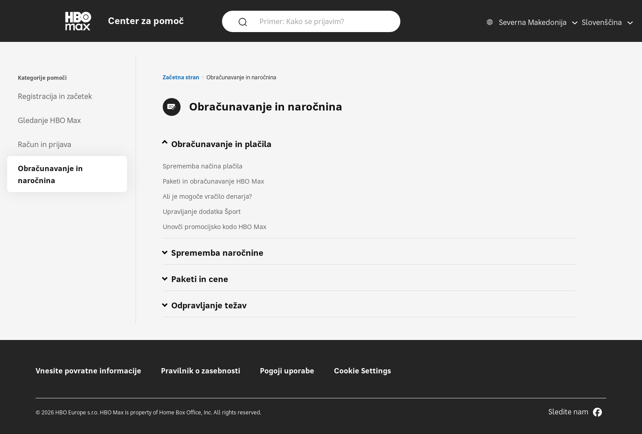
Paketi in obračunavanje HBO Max (213, 181)
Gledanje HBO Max (49, 120)
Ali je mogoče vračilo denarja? (207, 196)
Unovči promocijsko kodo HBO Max (214, 226)
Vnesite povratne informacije (88, 371)
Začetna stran (181, 77)
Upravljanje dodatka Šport (202, 211)
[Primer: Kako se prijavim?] (324, 21)
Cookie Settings (362, 371)
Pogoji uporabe (287, 371)
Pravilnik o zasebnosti (200, 371)
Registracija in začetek (55, 96)
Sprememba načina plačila (203, 166)
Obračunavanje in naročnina (50, 174)
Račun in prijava (44, 144)
